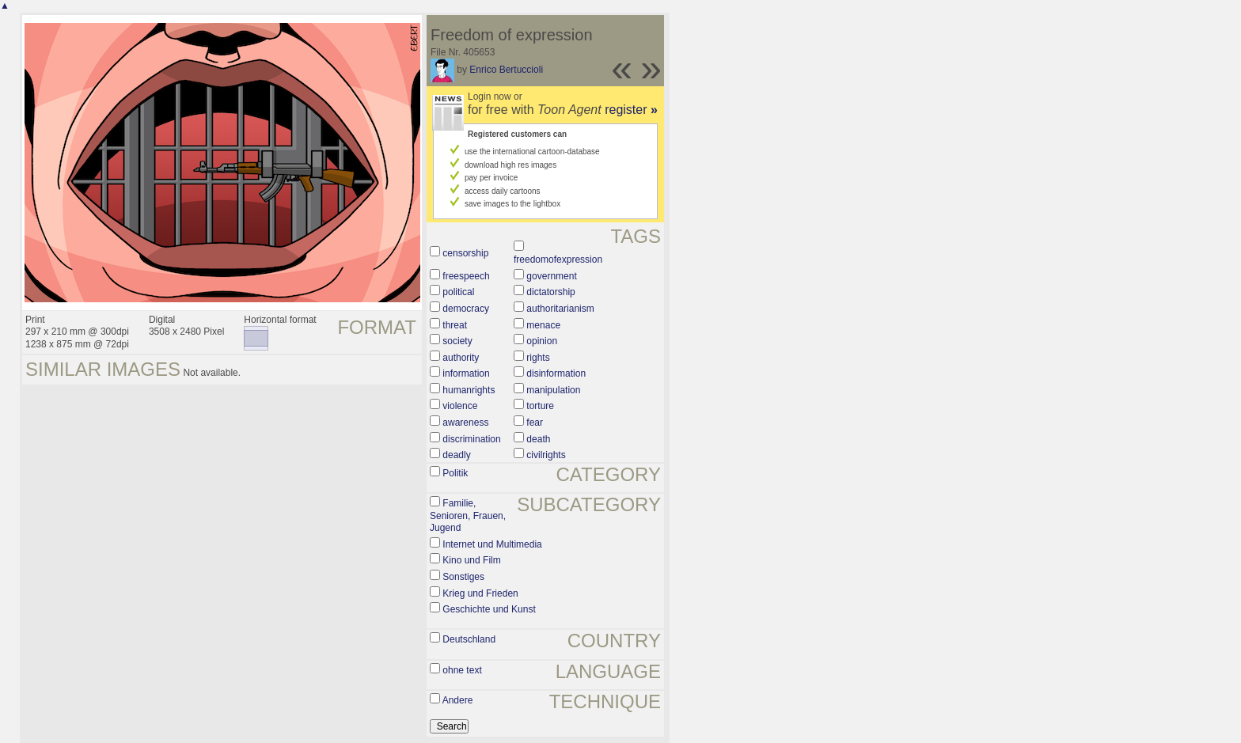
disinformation (556, 373)
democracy (465, 308)
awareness (465, 422)
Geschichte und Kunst (488, 609)
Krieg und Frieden (480, 593)
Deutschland (468, 639)
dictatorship (550, 292)
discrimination (471, 439)
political (458, 292)
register (631, 109)
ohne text (461, 670)
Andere (457, 700)
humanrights (468, 390)
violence (459, 405)
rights (537, 357)
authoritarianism (560, 308)
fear (534, 422)
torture (540, 405)
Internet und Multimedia (491, 544)
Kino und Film (471, 560)
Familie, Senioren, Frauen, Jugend (468, 515)
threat (454, 325)
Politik (455, 473)
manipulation (553, 390)
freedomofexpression (558, 259)
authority (460, 357)
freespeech (465, 276)
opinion (541, 341)
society (457, 341)
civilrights (545, 455)
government (551, 276)
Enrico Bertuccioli (506, 69)
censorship (465, 253)
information (465, 373)
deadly (456, 455)
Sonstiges (463, 576)
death (538, 439)
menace (543, 325)
